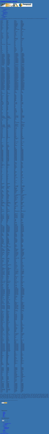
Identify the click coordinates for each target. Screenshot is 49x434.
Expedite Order (4, 10)
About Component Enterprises (7, 423)
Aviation (4, 412)
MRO (3, 415)
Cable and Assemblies (5, 12)
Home (2, 8)
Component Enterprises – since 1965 (8, 1)
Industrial (4, 413)
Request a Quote (3, 17)
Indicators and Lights (5, 13)
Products (3, 11)
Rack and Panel (4, 14)
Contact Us (5, 424)
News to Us (5, 9)
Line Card (3, 15)
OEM (3, 414)
